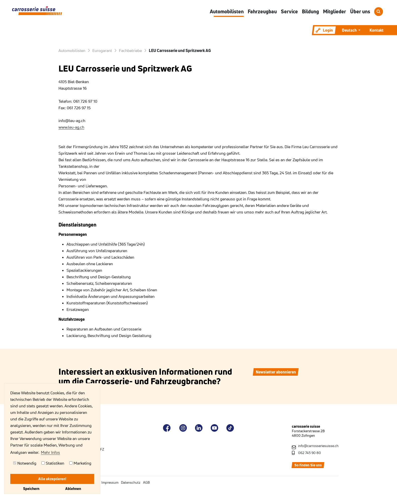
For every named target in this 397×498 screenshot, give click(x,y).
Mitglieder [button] (334, 11)
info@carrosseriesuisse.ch (318, 446)
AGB (146, 482)
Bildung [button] (310, 11)
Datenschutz (131, 482)
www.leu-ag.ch (71, 127)
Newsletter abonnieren (276, 372)
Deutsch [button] (349, 30)
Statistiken (52, 463)
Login (324, 30)
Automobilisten (71, 50)
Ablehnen (73, 488)
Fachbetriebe (130, 50)
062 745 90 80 (309, 453)
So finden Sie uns (308, 465)
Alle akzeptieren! (52, 478)
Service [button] (289, 11)
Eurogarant (102, 50)
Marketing (80, 463)
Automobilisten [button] (227, 11)
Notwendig (24, 463)
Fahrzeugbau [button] (262, 11)
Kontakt (376, 30)
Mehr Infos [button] (50, 452)
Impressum (109, 482)
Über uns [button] (360, 11)
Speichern (31, 488)
